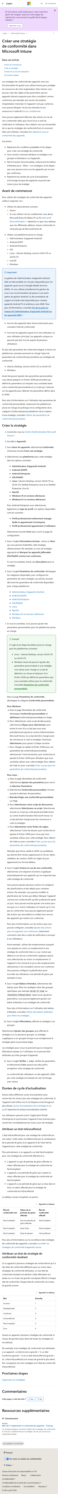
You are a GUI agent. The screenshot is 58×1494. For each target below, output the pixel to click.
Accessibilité (28, 1486)
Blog (23, 1475)
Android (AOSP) (19, 595)
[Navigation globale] (2, 3)
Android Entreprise (20, 599)
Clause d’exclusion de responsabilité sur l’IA (19, 1471)
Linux (14, 606)
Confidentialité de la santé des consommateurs (21, 1482)
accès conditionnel (31, 111)
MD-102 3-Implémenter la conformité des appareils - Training (27, 1426)
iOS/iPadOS (17, 603)
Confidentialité (8, 1479)
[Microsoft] (29, 3)
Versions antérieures (10, 1475)
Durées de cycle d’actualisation (16, 71)
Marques (42, 1486)
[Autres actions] (53, 33)
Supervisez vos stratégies (13, 1379)
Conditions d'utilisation (11, 1486)
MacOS (15, 610)
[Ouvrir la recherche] (41, 3)
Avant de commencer (13, 64)
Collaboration (35, 1475)
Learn (5, 33)
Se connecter (50, 3)
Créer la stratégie (11, 68)
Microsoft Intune (18, 33)
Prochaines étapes (11, 75)
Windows (16, 617)
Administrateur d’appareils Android (28, 591)
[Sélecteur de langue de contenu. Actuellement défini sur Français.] (8, 1453)
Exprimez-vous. (15, 25)
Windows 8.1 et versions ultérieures (28, 614)
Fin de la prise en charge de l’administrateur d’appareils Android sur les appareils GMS (28, 311)
